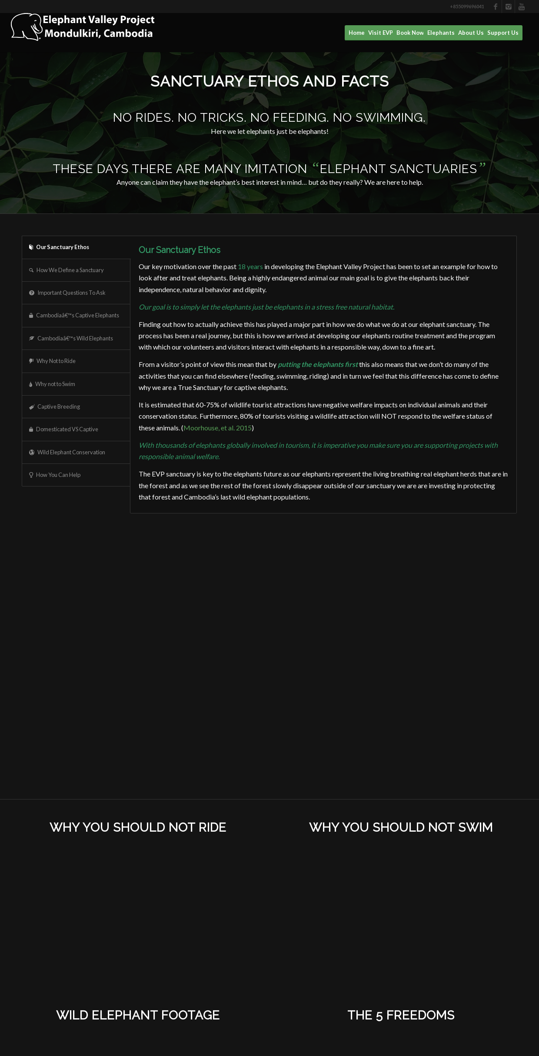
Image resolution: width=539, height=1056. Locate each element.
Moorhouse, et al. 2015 (217, 427)
